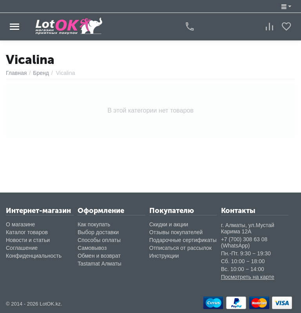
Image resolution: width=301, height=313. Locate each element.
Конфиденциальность (34, 256)
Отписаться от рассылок (180, 248)
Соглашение (22, 248)
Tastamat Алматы (99, 263)
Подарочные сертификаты (183, 240)
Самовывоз (92, 248)
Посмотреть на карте (247, 277)
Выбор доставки (98, 232)
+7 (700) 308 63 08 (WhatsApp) (244, 242)
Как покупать (94, 224)
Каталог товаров (27, 232)
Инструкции (164, 256)
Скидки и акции (168, 224)
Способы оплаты (99, 240)
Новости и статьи (28, 240)
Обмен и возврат (99, 256)
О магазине (20, 224)
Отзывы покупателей (176, 232)
